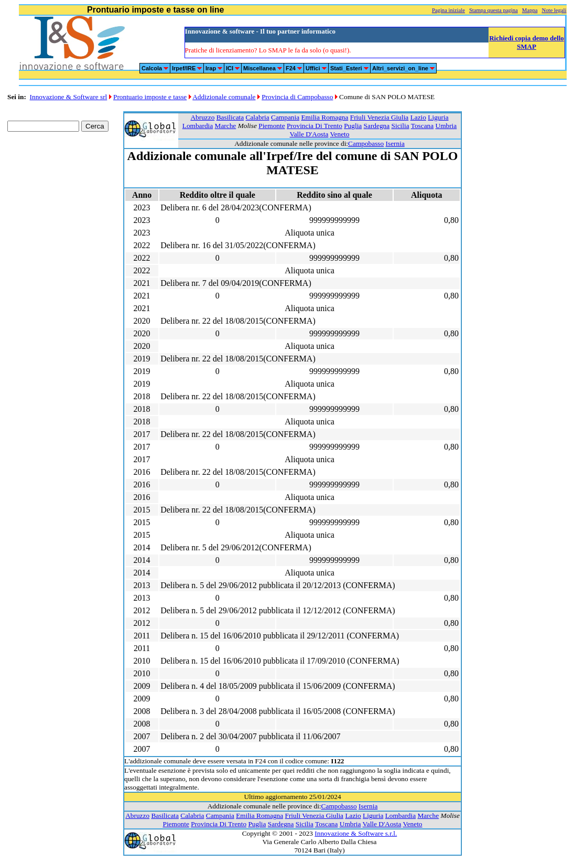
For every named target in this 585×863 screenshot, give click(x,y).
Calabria (257, 117)
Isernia (395, 143)
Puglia (353, 126)
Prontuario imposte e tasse (150, 97)
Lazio (418, 117)
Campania (285, 117)
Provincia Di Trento (314, 126)
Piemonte (271, 126)
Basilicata (230, 117)
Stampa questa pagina (493, 10)
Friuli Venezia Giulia (379, 117)
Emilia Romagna (324, 117)
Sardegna (377, 126)
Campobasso (366, 143)
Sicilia (400, 126)
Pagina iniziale (448, 10)
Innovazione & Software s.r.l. (356, 833)
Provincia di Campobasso (297, 97)
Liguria (438, 117)
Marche (225, 126)
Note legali (553, 10)
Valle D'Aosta (309, 134)
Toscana (422, 126)
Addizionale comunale (223, 97)
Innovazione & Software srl (68, 97)
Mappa (530, 10)
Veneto (339, 134)
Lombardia (197, 126)
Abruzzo (202, 117)
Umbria (446, 126)
